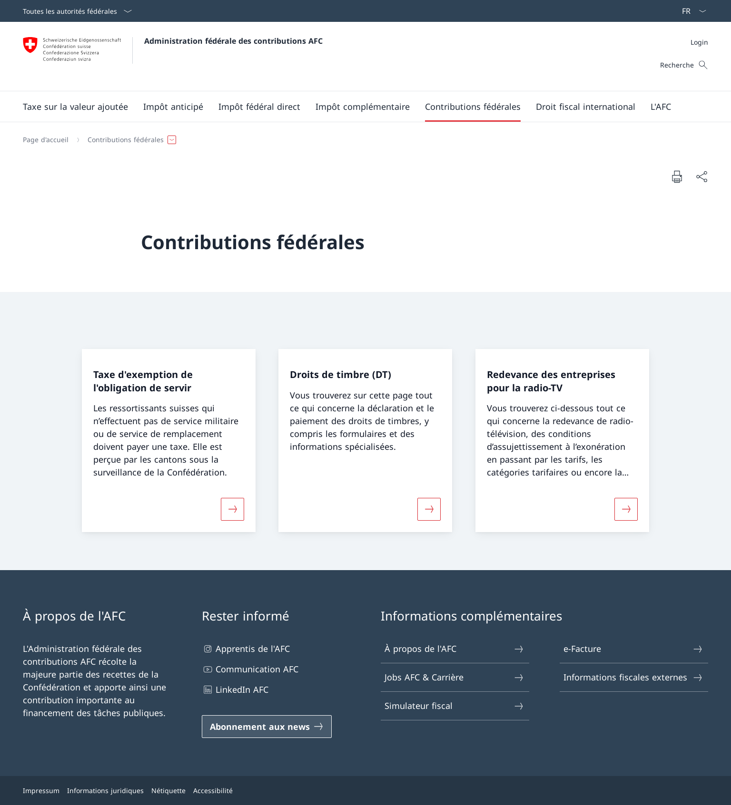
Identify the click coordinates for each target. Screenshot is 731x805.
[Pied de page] (365, 790)
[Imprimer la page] (676, 176)
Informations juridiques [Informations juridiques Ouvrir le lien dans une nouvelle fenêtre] (105, 790)
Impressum (41, 790)
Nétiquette (168, 790)
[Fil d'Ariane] (361, 140)
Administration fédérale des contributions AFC (233, 41)
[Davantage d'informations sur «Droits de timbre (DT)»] (429, 509)
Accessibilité (213, 790)
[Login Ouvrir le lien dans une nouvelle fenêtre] (699, 42)
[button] (75, 106)
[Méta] (699, 42)
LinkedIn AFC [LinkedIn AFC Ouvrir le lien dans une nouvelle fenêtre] (235, 690)
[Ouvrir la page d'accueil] (173, 56)
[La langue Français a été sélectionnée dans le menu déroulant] (691, 11)
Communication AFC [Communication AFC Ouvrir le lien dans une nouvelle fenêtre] (250, 669)
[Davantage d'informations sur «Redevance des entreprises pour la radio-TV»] (626, 509)
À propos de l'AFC (454, 649)
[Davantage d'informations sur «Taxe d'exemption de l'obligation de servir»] (233, 509)
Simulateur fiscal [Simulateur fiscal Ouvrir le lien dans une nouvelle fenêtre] (454, 706)
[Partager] (701, 176)
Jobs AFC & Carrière (454, 677)
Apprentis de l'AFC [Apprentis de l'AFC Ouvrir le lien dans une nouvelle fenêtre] (246, 649)
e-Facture (633, 649)
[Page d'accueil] (45, 140)
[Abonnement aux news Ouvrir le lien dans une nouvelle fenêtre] (267, 726)
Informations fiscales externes (633, 677)
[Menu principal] (358, 106)
